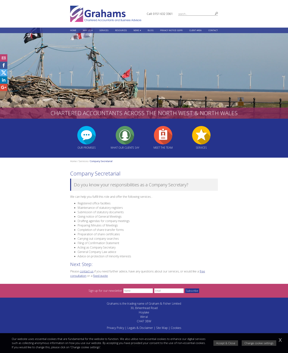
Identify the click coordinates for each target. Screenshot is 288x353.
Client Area (195, 30)
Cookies (176, 328)
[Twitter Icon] (3, 75)
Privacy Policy (115, 328)
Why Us (87, 30)
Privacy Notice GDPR (171, 30)
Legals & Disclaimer (140, 328)
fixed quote (100, 276)
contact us (86, 271)
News (136, 30)
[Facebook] (3, 68)
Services (104, 30)
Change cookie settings (258, 343)
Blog (151, 30)
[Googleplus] (3, 90)
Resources (121, 30)
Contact (213, 30)
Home (73, 30)
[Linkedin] (3, 83)
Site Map (162, 328)
